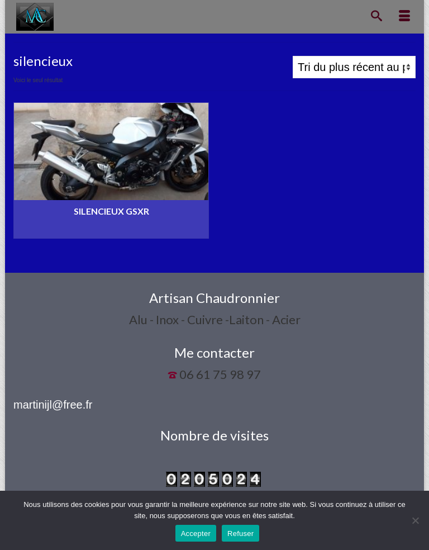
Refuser (240, 533)
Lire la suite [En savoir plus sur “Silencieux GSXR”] (111, 230)
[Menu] (404, 17)
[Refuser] (415, 520)
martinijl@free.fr (52, 405)
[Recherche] (376, 17)
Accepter (196, 533)
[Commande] (354, 67)
